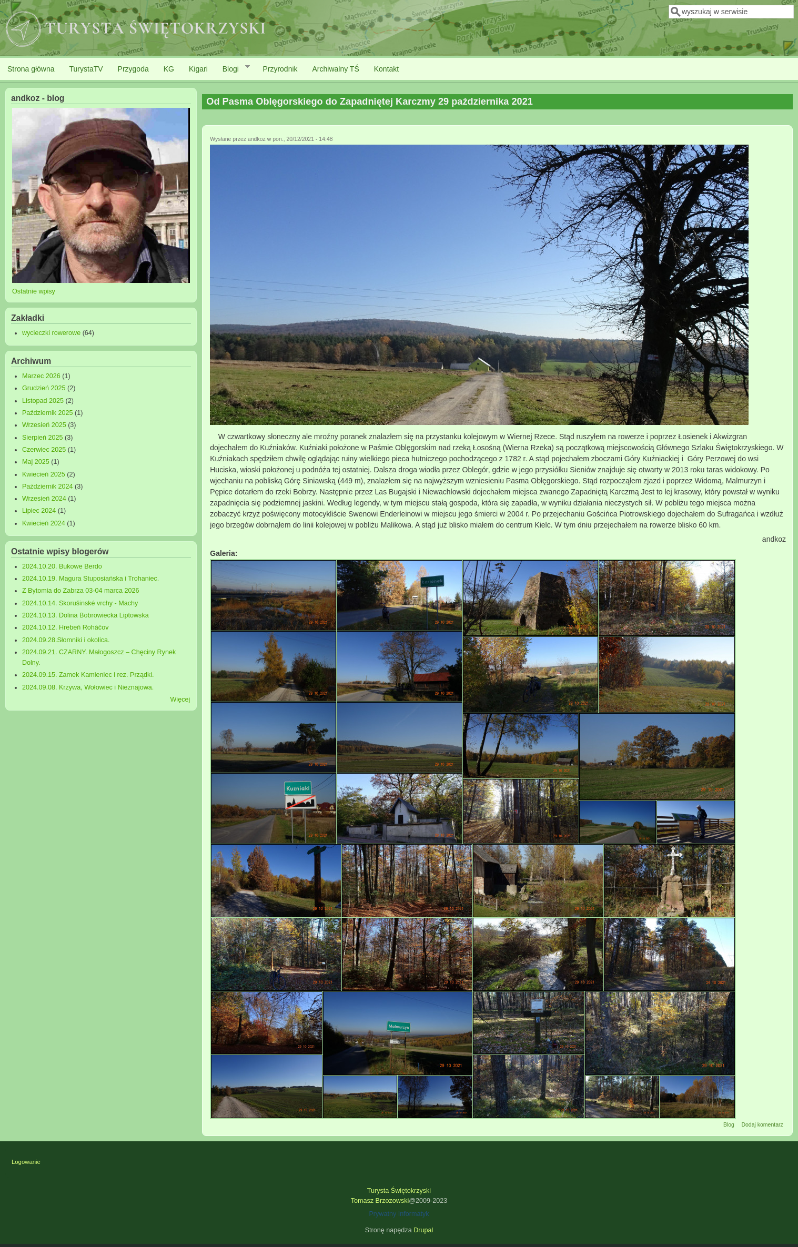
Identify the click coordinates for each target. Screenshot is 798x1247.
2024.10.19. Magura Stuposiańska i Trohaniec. (90, 578)
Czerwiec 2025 (44, 449)
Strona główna (31, 69)
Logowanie (26, 1162)
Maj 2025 (35, 461)
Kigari (198, 69)
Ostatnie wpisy (33, 291)
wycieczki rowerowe (51, 333)
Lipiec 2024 (39, 510)
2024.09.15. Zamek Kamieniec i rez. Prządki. (88, 674)
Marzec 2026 (41, 376)
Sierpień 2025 (42, 437)
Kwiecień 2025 (43, 474)
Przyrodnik (279, 69)
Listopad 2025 (43, 400)
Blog (728, 1124)
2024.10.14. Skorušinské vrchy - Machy (80, 603)
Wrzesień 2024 (44, 498)
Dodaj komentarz (762, 1124)
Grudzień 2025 (44, 388)
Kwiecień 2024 (43, 523)
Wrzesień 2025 (44, 425)
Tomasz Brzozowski (380, 1200)
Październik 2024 (47, 486)
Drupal (423, 1230)
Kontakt (386, 69)
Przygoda (133, 69)
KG (169, 69)
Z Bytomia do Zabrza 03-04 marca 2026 (80, 590)
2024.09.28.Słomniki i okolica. (66, 640)
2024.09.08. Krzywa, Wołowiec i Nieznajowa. (88, 687)
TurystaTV (86, 69)
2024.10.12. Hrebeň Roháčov (65, 627)
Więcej (180, 699)
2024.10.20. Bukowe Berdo (62, 566)
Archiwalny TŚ (335, 69)
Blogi (232, 68)
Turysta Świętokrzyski (399, 1190)
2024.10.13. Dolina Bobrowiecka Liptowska (85, 615)
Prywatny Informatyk (399, 1214)
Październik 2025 (47, 413)
